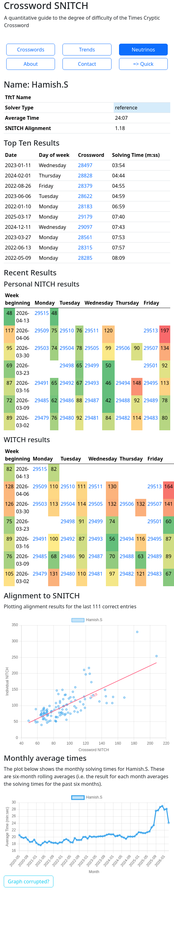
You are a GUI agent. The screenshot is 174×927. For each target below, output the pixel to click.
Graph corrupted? (28, 881)
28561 (85, 237)
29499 (92, 365)
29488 (123, 400)
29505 (92, 348)
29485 (42, 400)
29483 (151, 417)
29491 (42, 382)
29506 (123, 348)
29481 (92, 417)
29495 (151, 382)
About (30, 63)
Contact (87, 63)
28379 (85, 185)
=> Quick (143, 63)
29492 (67, 382)
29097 (85, 227)
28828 (85, 175)
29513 (151, 330)
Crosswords (30, 49)
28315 (85, 247)
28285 (85, 257)
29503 (42, 348)
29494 (123, 382)
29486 (67, 400)
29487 (92, 400)
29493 (92, 382)
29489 (151, 400)
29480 (67, 417)
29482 (123, 417)
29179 (85, 216)
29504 (67, 348)
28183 (85, 206)
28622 (85, 196)
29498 (67, 365)
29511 (92, 330)
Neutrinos (143, 49)
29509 (42, 330)
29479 (42, 417)
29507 (151, 348)
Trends (87, 49)
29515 (42, 313)
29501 (151, 365)
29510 (67, 330)
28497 (85, 165)
